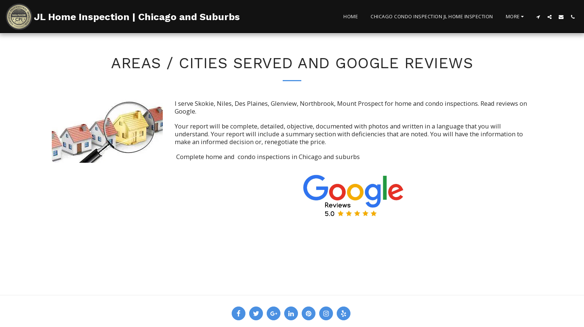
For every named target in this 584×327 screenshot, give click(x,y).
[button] (538, 16)
